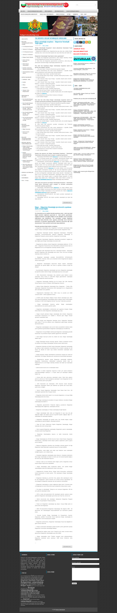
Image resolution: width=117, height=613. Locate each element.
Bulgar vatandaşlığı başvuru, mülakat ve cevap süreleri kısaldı (84, 64)
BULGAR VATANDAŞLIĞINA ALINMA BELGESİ (29, 14)
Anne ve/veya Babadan (26, 60)
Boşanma (25, 87)
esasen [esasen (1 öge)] (36, 596)
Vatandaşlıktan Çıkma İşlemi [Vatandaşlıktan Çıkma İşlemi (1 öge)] (37, 601)
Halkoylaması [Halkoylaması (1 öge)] (35, 597)
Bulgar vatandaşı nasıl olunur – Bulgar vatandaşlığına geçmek (84, 130)
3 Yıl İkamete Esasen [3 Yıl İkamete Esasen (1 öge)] (27, 575)
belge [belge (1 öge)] (24, 579)
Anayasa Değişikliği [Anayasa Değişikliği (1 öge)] (24, 577)
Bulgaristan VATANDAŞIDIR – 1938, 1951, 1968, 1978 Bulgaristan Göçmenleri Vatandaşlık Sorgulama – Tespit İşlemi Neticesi (85, 119)
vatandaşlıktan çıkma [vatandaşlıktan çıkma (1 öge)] (25, 603)
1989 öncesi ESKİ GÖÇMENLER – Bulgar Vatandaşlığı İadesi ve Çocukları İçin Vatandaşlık (85, 148)
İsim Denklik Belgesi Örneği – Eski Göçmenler (28, 114)
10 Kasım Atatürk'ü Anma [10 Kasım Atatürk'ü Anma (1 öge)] (39, 575)
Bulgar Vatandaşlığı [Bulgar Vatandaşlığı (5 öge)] (28, 588)
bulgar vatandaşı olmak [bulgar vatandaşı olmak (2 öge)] (30, 594)
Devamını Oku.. (67, 202)
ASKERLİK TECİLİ (79, 49)
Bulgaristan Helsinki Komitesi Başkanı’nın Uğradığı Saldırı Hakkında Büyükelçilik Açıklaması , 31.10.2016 (84, 80)
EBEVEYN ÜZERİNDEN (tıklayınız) (43, 179)
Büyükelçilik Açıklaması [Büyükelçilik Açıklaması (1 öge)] (35, 594)
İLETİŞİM (68, 14)
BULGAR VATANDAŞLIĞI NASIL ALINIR (35, 11)
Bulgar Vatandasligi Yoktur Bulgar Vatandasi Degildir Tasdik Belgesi (27, 148)
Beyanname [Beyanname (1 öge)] (28, 579)
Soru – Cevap (84, 14)
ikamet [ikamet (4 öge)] (26, 599)
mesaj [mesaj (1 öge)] (31, 599)
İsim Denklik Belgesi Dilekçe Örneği (28, 104)
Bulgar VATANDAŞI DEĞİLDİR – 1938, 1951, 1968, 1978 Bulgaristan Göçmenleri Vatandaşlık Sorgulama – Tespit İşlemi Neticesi (85, 104)
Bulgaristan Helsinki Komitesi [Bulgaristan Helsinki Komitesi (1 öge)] (36, 579)
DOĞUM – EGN (26, 79)
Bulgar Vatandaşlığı (60, 609)
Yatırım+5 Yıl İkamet (28, 49)
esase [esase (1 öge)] (33, 596)
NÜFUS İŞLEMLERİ (49, 11)
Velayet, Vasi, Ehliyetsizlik (26, 91)
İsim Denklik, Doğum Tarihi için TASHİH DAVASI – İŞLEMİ (84, 94)
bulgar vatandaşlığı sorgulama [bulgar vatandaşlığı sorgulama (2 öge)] (29, 591)
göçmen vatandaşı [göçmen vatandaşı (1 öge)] (28, 597)
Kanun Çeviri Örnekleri (26, 132)
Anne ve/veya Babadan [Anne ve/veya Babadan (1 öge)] (33, 577)
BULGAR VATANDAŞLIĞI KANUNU (73, 11)
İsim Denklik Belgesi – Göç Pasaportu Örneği (28, 119)
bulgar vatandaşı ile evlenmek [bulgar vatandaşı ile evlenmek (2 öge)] (30, 592)
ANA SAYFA (23, 11)
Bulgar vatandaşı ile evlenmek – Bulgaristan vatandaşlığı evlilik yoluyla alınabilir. (84, 136)
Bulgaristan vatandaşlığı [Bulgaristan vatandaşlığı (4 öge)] (32, 582)
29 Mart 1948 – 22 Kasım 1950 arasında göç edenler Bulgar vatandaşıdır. (84, 154)
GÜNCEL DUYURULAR (60, 14)
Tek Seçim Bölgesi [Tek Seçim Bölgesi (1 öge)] (35, 599)
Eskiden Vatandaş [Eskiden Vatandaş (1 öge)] (41, 596)
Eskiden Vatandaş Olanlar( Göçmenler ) (28, 68)
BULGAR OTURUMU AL (81, 54)
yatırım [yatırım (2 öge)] (42, 603)
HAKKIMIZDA (75, 14)
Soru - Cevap (45, 45)
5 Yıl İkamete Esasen (28, 46)
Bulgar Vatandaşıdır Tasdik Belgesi (28, 161)
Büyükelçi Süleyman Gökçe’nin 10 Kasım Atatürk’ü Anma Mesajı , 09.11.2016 (85, 74)
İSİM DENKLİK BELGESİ (60, 11)
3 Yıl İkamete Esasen (28, 52)
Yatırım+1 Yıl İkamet (28, 54)
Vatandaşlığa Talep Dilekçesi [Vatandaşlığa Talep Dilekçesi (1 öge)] (34, 603)
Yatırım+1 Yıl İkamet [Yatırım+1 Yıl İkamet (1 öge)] (25, 604)
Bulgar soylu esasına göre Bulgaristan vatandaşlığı (84, 172)
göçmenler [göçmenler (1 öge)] (23, 597)
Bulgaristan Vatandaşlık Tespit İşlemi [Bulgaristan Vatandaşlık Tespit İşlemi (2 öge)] (32, 580)
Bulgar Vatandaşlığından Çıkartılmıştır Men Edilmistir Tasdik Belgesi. (27, 155)
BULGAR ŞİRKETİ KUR (81, 51)
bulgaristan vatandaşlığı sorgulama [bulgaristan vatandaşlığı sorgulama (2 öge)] (32, 584)
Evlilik (24, 82)
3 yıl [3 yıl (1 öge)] (21, 575)
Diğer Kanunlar (26, 129)
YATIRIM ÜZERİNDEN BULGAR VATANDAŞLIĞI (82, 89)
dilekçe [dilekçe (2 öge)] (30, 596)
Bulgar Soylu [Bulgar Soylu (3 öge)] (26, 585)
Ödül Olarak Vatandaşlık (26, 64)
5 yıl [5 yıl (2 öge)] (32, 575)
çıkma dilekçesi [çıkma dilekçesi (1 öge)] (32, 604)
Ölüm (24, 84)
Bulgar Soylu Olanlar (28, 57)
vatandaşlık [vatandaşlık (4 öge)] (26, 601)
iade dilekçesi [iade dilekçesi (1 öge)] (40, 597)
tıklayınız (44, 93)
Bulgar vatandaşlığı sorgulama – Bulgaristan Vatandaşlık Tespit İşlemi (52, 42)
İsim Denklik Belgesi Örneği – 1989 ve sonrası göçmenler (28, 108)
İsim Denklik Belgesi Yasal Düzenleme (28, 100)
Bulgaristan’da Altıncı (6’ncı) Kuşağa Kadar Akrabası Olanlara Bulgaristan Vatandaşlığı (83, 166)
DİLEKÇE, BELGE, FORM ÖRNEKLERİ (47, 14)
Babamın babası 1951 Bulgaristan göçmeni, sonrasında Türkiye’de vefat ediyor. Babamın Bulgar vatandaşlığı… (84, 160)
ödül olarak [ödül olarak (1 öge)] (37, 604)
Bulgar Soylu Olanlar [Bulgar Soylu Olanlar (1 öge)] (35, 585)
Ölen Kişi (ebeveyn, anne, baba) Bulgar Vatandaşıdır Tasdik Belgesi (27, 166)
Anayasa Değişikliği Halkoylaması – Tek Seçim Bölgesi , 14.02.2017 (84, 69)
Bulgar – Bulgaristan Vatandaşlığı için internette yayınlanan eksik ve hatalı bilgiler (53, 208)
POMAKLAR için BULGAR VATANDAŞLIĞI (85, 98)
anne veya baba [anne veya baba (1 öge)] (31, 578)
